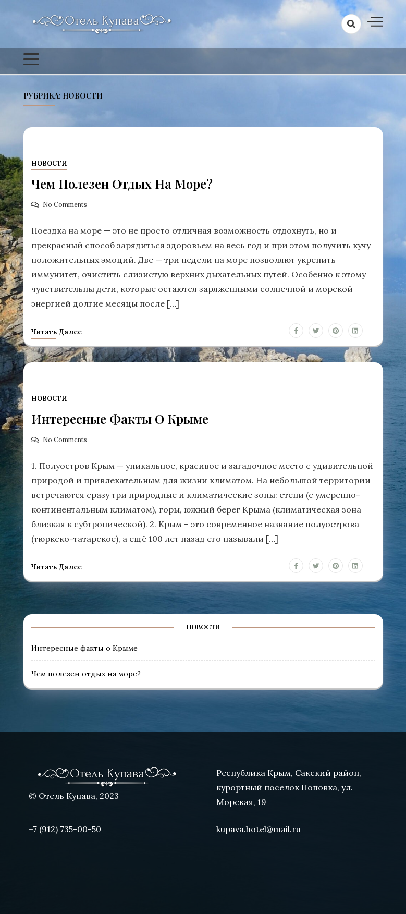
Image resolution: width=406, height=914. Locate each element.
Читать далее (56, 331)
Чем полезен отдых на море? (122, 183)
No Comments (65, 205)
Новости (49, 163)
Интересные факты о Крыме (119, 418)
